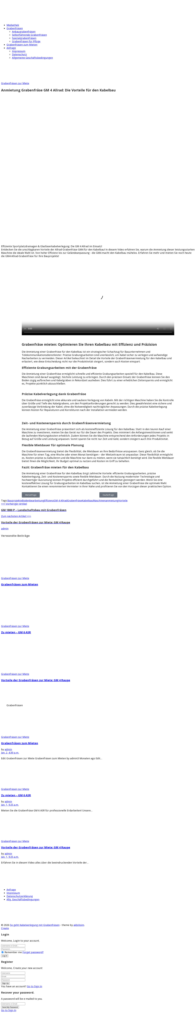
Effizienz (49, 500)
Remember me (13, 952)
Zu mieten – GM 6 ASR (16, 632)
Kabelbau (87, 500)
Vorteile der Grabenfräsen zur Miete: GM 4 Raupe (35, 680)
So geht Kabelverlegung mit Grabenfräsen (34, 925)
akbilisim (79, 925)
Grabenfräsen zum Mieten (19, 584)
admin (4, 528)
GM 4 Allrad (60, 500)
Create (5, 928)
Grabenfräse (74, 500)
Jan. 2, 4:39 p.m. (10, 752)
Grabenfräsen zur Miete (15, 83)
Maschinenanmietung (105, 500)
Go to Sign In (34, 986)
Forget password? (33, 952)
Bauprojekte (14, 500)
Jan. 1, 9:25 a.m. (10, 804)
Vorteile (123, 500)
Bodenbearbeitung (33, 500)
